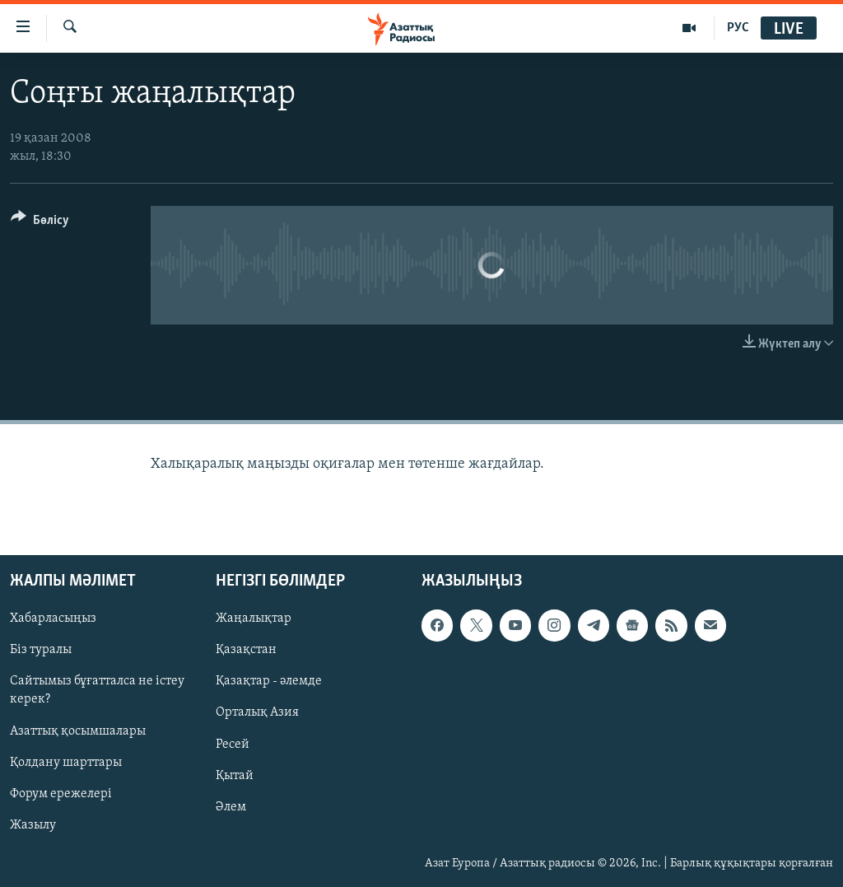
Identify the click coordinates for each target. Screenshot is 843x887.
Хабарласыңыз (53, 618)
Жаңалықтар (253, 618)
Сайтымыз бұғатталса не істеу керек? (97, 691)
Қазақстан (246, 650)
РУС (738, 28)
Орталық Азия (257, 713)
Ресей (232, 744)
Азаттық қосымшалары (78, 731)
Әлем (231, 807)
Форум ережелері (61, 794)
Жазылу (33, 825)
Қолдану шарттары (66, 762)
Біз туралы (41, 650)
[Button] (40, 223)
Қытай (235, 775)
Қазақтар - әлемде (269, 682)
